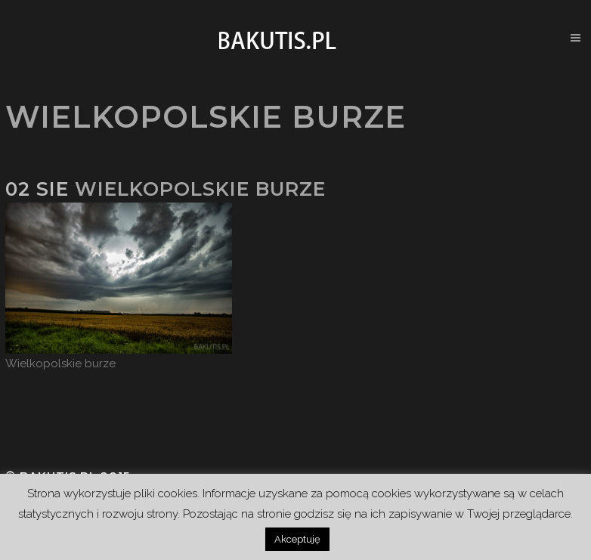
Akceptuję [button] (297, 539)
